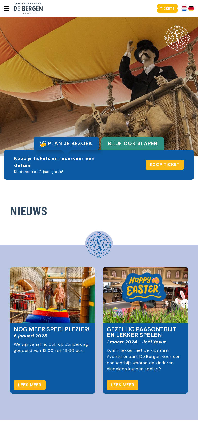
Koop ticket (165, 164)
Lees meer (30, 385)
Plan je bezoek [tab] (66, 143)
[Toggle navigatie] (6, 8)
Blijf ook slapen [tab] (133, 143)
